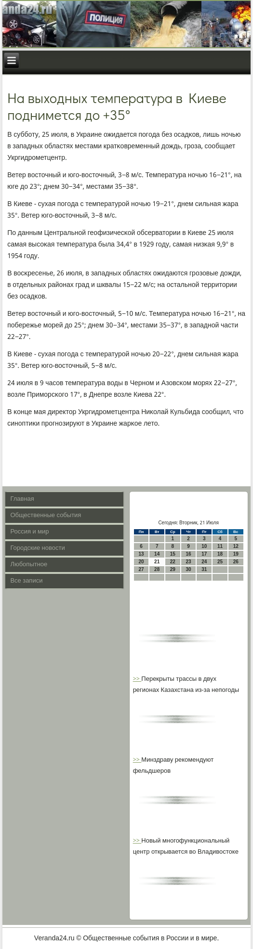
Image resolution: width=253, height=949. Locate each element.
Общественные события (45, 515)
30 (188, 569)
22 (172, 561)
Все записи (26, 580)
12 (236, 546)
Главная (22, 499)
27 (141, 569)
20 (141, 561)
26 (236, 561)
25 (220, 561)
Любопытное (28, 564)
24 (204, 561)
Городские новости (37, 548)
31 (204, 569)
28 (157, 569)
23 (188, 561)
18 (220, 554)
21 (157, 561)
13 (141, 554)
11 (220, 546)
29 (172, 569)
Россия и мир (29, 531)
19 (236, 554)
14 (157, 554)
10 (204, 546)
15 (172, 554)
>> (137, 679)
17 (204, 554)
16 (188, 554)
